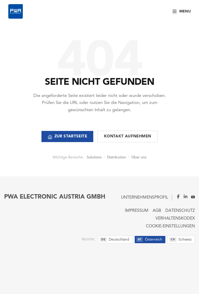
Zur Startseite (67, 137)
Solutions (94, 157)
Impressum (136, 211)
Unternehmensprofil (144, 197)
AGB (157, 211)
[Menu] (182, 11)
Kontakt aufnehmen (127, 136)
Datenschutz (180, 211)
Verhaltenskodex (175, 218)
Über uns (138, 157)
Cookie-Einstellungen (170, 226)
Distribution (116, 157)
